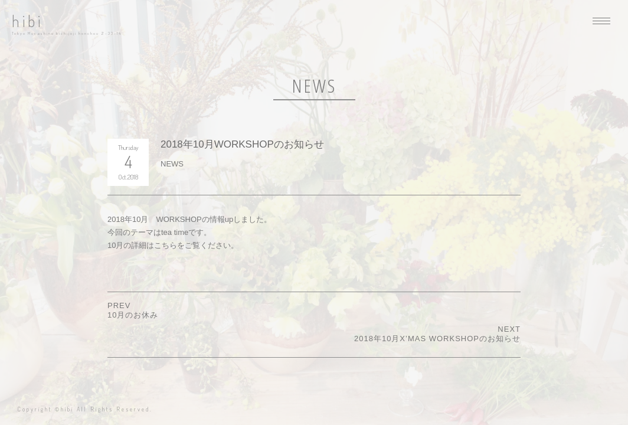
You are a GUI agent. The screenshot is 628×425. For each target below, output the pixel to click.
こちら (165, 245)
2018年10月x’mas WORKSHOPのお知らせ (437, 338)
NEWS (172, 163)
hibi (27, 21)
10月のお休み (132, 314)
